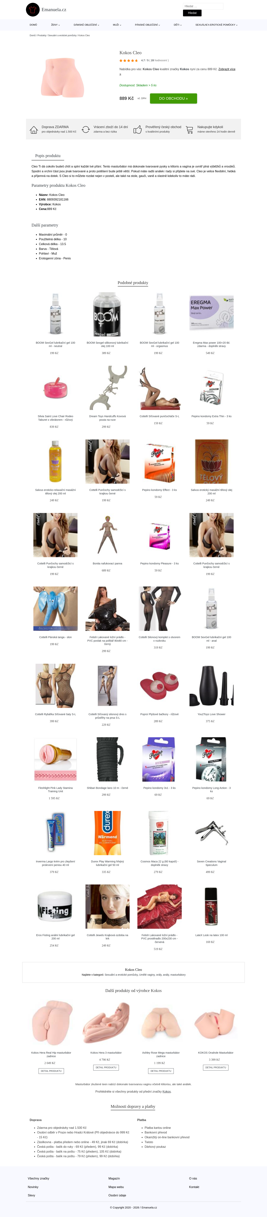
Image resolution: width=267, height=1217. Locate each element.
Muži (116, 24)
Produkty (41, 35)
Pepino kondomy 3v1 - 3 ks (159, 787)
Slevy (31, 1195)
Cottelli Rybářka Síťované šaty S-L (55, 714)
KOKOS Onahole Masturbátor (215, 1052)
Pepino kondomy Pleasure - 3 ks (159, 563)
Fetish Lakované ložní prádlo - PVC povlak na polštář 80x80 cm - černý (107, 641)
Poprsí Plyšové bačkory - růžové (159, 714)
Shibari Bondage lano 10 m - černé (107, 787)
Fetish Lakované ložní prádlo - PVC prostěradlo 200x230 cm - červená (159, 939)
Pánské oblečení (146, 24)
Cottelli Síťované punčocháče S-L (159, 416)
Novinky (33, 1187)
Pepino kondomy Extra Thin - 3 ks (212, 416)
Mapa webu (116, 1187)
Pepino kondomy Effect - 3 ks (159, 489)
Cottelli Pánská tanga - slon (55, 637)
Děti (176, 24)
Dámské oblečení (85, 24)
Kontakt (194, 1187)
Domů (33, 24)
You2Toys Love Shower (211, 714)
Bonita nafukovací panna (107, 563)
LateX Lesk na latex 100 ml (211, 935)
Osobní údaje (117, 1195)
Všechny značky (38, 1178)
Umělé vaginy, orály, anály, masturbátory (162, 974)
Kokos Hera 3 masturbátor (106, 1052)
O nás (193, 1178)
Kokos (184, 69)
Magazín (114, 1178)
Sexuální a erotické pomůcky (215, 24)
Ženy (54, 24)
